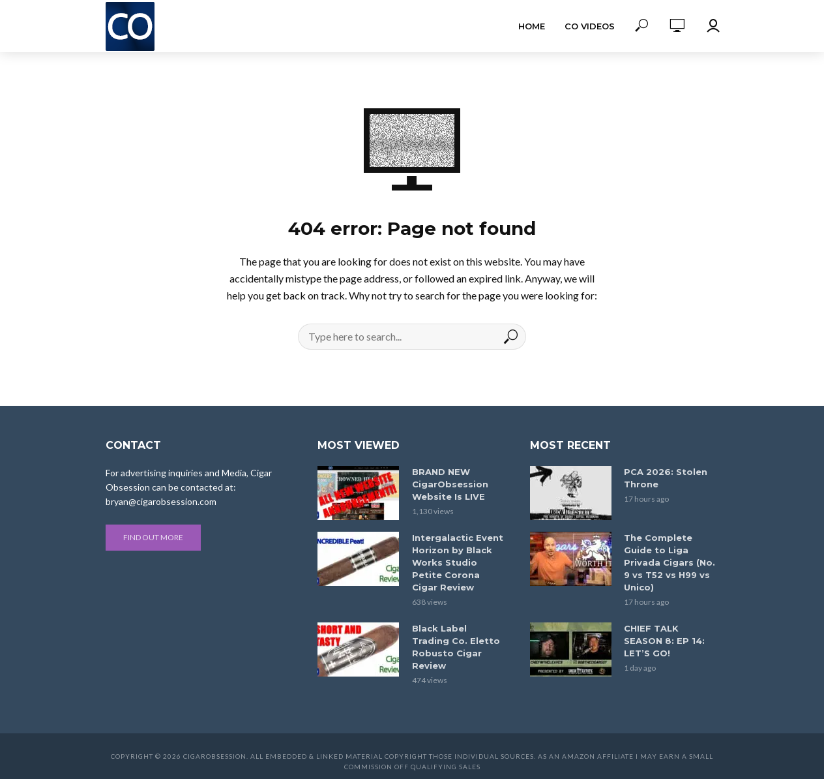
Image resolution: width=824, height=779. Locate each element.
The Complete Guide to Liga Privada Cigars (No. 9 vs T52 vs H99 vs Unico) (669, 562)
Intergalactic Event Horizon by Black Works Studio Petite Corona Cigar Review (457, 562)
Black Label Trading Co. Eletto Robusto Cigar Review (456, 647)
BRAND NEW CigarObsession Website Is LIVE (450, 484)
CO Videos (590, 26)
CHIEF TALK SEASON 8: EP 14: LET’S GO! (664, 640)
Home (531, 26)
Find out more (153, 537)
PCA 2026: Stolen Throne (665, 477)
